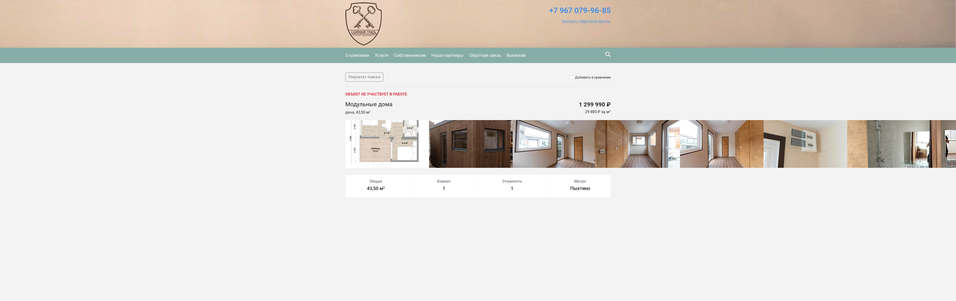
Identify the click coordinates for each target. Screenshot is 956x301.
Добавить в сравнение (593, 77)
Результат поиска (364, 77)
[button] (586, 21)
